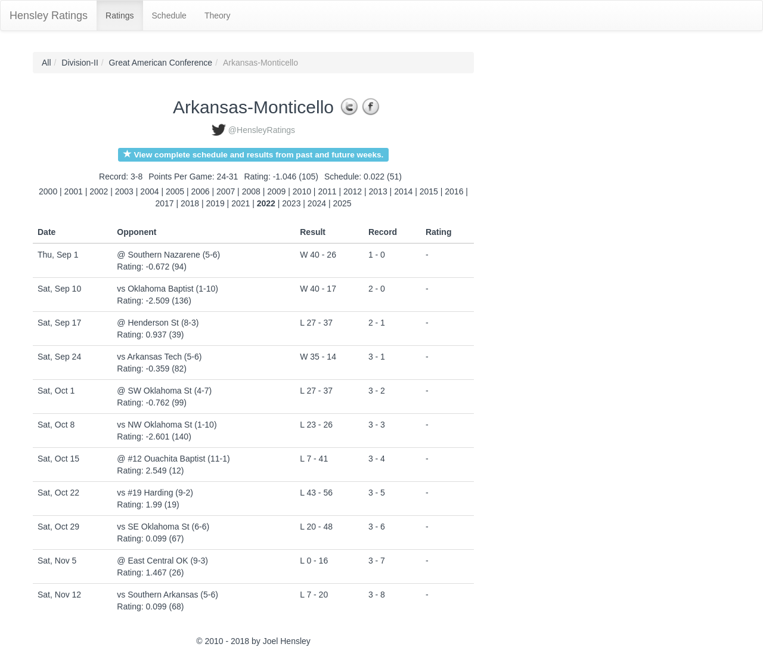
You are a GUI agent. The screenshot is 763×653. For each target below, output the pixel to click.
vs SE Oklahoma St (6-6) (163, 526)
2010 (302, 191)
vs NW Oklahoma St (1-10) (166, 424)
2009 (276, 191)
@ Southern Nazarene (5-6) (168, 254)
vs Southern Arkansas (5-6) (167, 594)
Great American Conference (161, 62)
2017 (164, 203)
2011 (327, 191)
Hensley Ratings (49, 15)
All (46, 62)
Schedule (169, 15)
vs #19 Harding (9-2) (155, 492)
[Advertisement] (527, 231)
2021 (240, 203)
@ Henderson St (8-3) (157, 322)
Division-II (79, 62)
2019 (215, 203)
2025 (342, 203)
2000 (48, 191)
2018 (190, 203)
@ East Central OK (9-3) (162, 560)
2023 (291, 203)
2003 (124, 191)
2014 (403, 191)
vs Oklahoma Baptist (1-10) (167, 288)
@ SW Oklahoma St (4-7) (164, 390)
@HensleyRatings (261, 130)
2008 (251, 191)
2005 (175, 191)
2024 (317, 203)
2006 (200, 191)
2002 (98, 191)
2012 (352, 191)
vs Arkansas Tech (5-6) (159, 356)
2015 (429, 191)
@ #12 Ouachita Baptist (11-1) (173, 458)
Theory (217, 15)
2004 (149, 191)
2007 (225, 191)
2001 (73, 191)
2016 (454, 191)
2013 (378, 191)
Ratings (120, 15)
